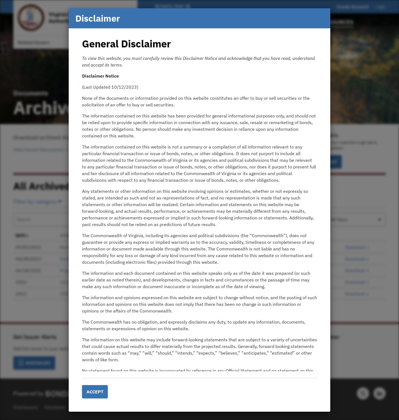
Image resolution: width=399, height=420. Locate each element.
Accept (94, 392)
